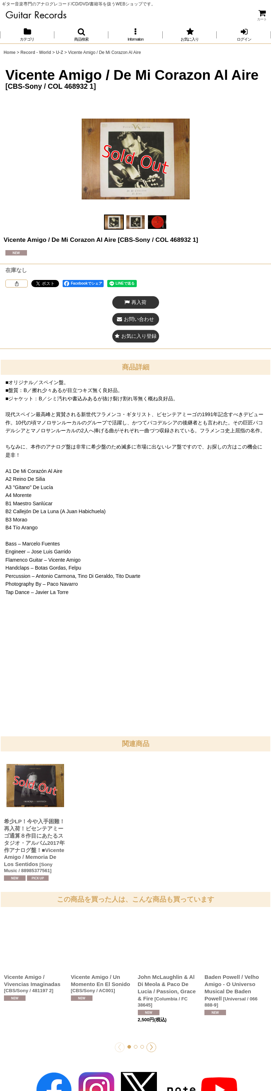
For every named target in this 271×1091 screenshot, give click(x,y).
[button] (81, 34)
